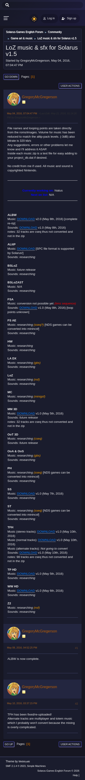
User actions (70, 85)
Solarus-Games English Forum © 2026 (58, 770)
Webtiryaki (24, 761)
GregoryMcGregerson (39, 97)
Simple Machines (36, 766)
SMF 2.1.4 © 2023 (16, 766)
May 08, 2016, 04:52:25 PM (22, 647)
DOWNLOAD (26, 219)
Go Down (11, 76)
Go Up (9, 744)
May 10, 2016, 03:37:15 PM (22, 703)
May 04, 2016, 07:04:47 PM (22, 113)
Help (75, 775)
